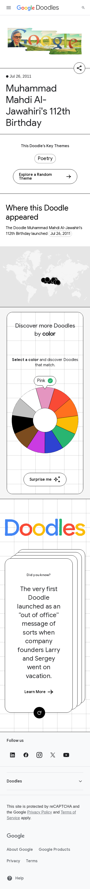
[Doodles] (45, 527)
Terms (31, 861)
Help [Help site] (15, 878)
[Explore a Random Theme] (45, 176)
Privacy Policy (39, 812)
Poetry (45, 159)
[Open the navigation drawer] (8, 7)
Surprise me (45, 479)
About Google (20, 849)
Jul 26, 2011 (60, 233)
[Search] (83, 7)
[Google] (16, 836)
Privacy (13, 861)
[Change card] (39, 712)
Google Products (54, 849)
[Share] (79, 68)
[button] (45, 781)
